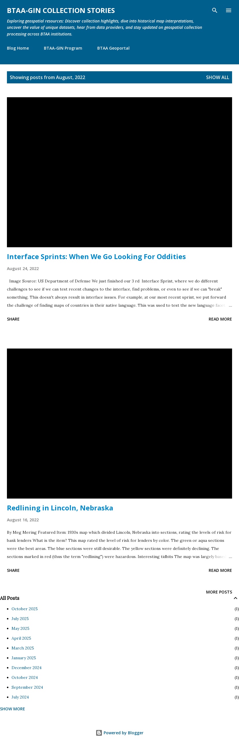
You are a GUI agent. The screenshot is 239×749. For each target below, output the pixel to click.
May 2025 (20, 628)
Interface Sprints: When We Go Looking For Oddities (96, 256)
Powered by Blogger (119, 732)
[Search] (214, 10)
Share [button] (13, 319)
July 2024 (20, 697)
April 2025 (21, 638)
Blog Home (18, 48)
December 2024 (27, 667)
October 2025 (25, 608)
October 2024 (25, 677)
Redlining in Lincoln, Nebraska (60, 507)
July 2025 (20, 618)
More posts (219, 592)
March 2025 (23, 648)
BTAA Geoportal (113, 48)
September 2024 (27, 687)
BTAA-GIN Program (63, 48)
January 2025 (24, 657)
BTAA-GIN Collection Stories (61, 10)
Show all (217, 77)
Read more (220, 319)
